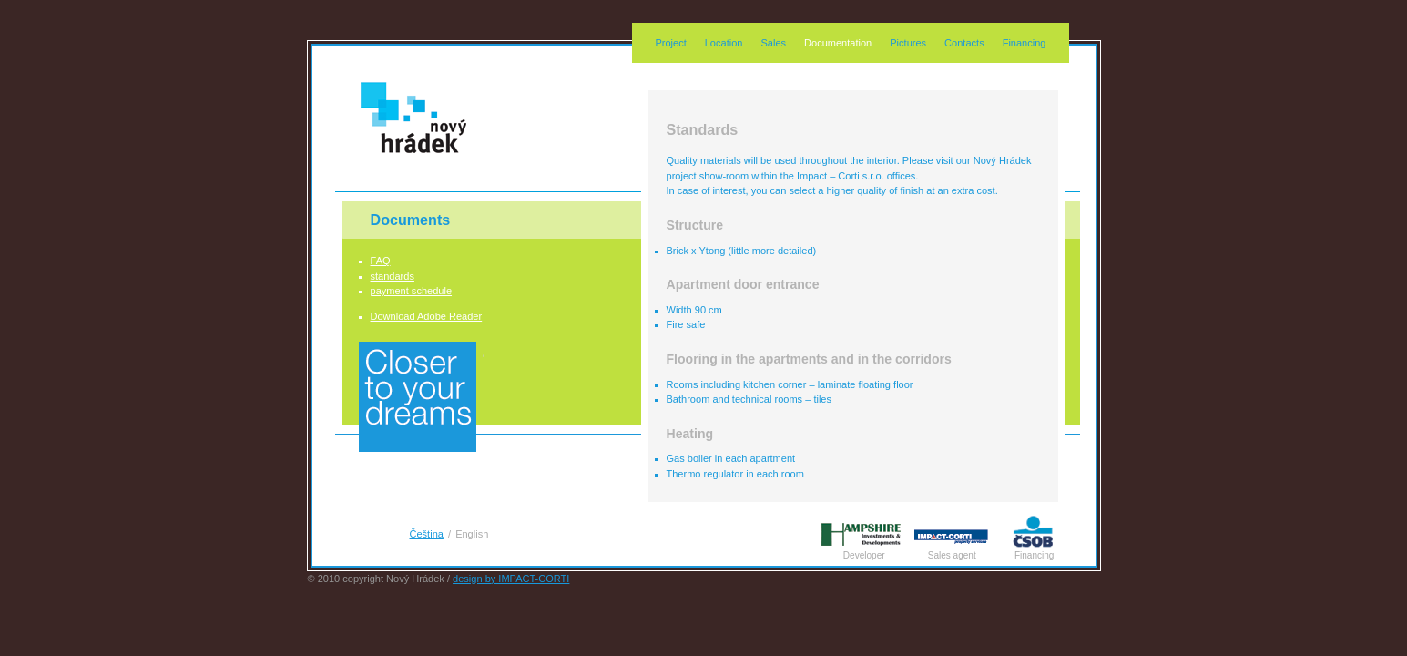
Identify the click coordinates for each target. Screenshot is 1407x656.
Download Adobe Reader (427, 316)
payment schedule (412, 290)
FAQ (381, 260)
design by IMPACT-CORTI (511, 578)
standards (392, 276)
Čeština (427, 533)
